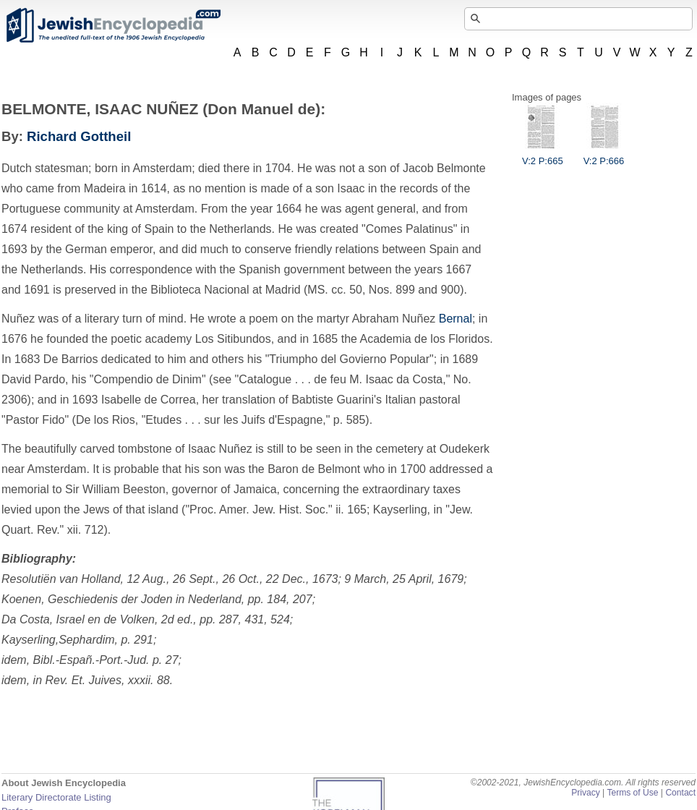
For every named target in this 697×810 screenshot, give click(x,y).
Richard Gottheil (79, 136)
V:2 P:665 (542, 155)
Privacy (585, 793)
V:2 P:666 (604, 155)
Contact (680, 793)
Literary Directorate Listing (56, 797)
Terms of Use (632, 793)
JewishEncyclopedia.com (113, 25)
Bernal (455, 318)
